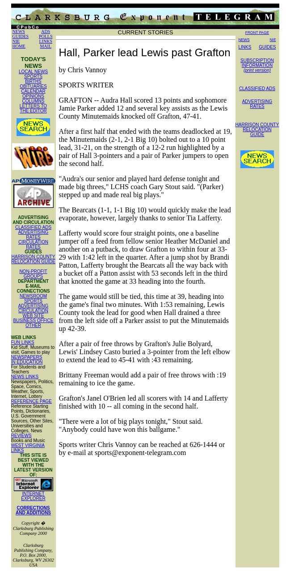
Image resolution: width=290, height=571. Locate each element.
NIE (16, 41)
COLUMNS (33, 101)
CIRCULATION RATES (33, 244)
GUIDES (21, 36)
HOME (19, 46)
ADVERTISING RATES (33, 235)
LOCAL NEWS (33, 71)
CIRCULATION (33, 310)
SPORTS (33, 76)
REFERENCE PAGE (31, 401)
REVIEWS (21, 435)
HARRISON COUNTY (33, 256)
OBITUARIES (33, 86)
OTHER (33, 325)
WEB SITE (33, 315)
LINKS (45, 41)
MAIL (45, 46)
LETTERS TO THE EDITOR (33, 108)
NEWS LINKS (25, 376)
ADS (45, 31)
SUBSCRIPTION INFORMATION (257, 65)
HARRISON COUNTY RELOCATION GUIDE (257, 129)
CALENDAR (33, 91)
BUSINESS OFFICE (33, 320)
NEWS (19, 31)
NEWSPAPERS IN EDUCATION (27, 359)
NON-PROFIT (33, 271)
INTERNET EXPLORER (33, 496)
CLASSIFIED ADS (33, 227)
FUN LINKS (22, 342)
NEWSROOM (33, 296)
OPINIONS (33, 96)
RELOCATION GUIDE (33, 261)
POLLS (46, 36)
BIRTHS (33, 81)
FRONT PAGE (257, 32)
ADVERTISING (33, 305)
